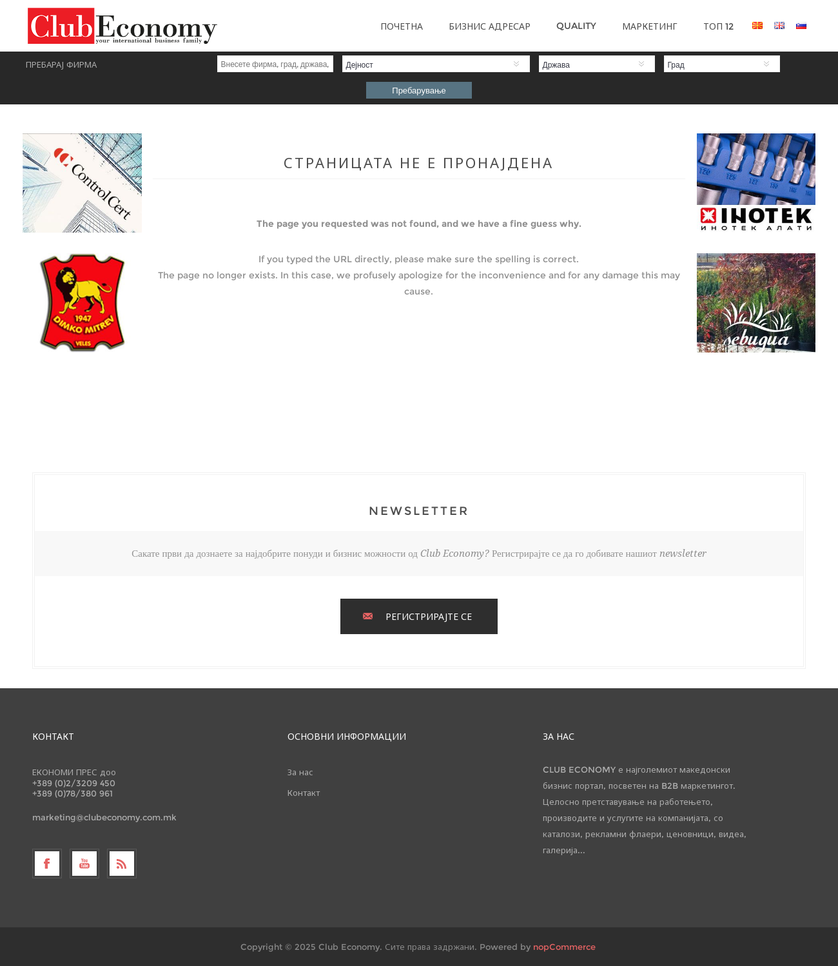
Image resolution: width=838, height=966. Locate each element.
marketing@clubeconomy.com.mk (104, 817)
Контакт (303, 792)
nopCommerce (564, 947)
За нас (300, 772)
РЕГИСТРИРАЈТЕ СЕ (428, 617)
